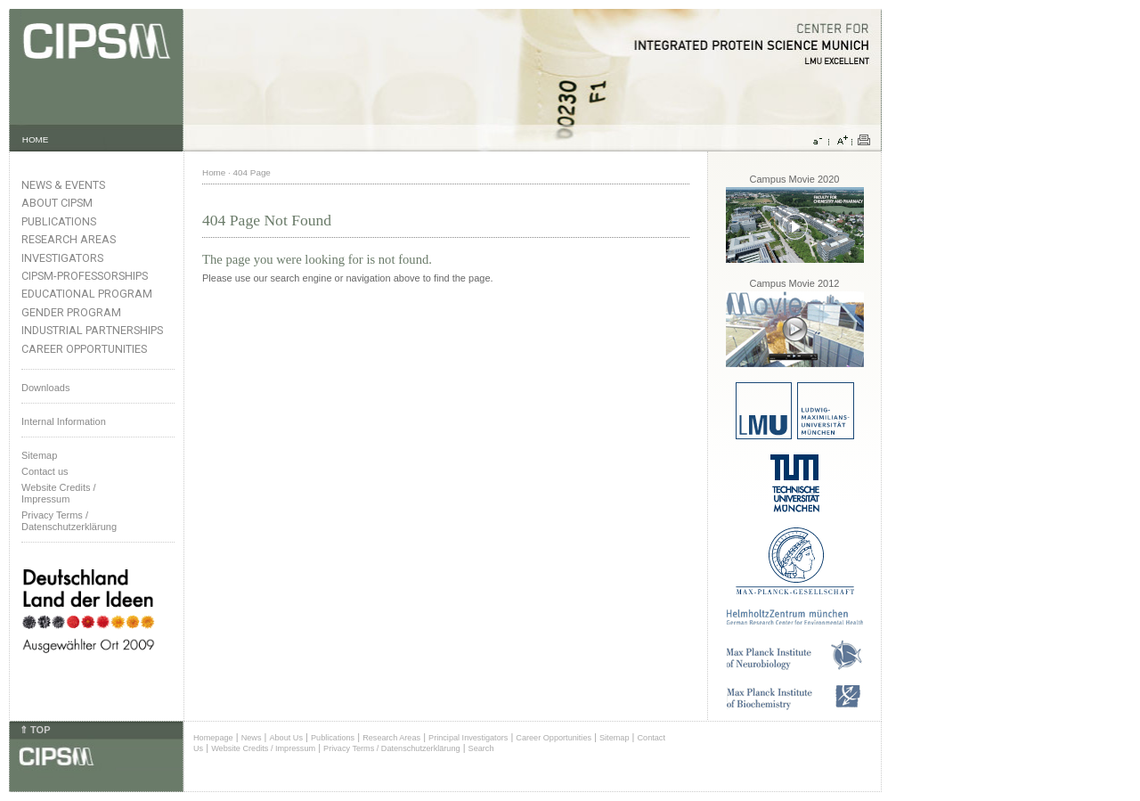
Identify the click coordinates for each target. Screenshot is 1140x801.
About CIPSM (57, 202)
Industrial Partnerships (92, 330)
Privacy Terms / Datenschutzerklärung (69, 521)
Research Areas (68, 239)
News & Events (63, 185)
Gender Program (71, 312)
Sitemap (39, 455)
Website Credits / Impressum (263, 748)
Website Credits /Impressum (58, 493)
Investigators (62, 258)
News (251, 737)
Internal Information (63, 421)
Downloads (45, 387)
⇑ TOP (35, 729)
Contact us (45, 471)
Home (213, 172)
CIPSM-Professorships (84, 275)
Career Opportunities (84, 349)
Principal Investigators (468, 737)
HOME (35, 139)
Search (481, 748)
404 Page (252, 172)
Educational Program (86, 293)
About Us (286, 737)
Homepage (213, 737)
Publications (58, 221)
